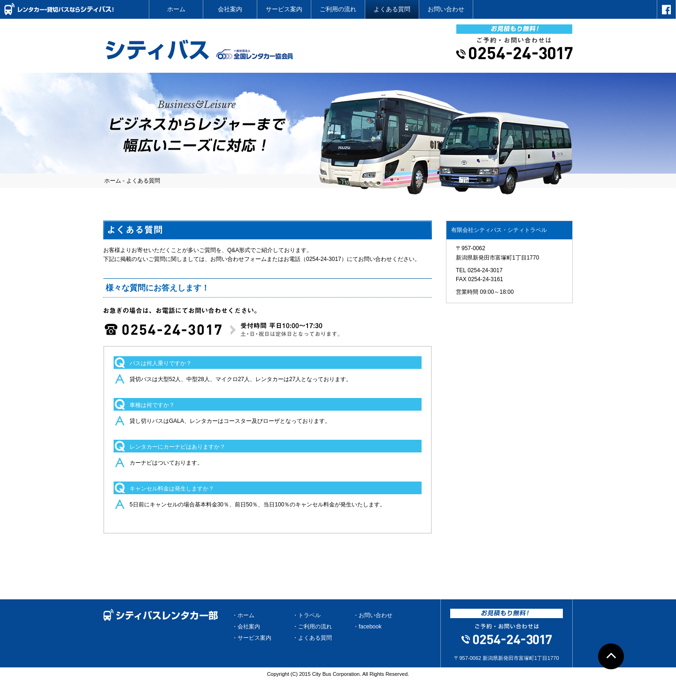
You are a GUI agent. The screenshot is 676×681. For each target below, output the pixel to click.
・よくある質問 (312, 638)
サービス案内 (284, 9)
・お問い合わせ (372, 615)
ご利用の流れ (338, 9)
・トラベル (306, 615)
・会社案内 (246, 626)
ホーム (176, 9)
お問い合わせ (446, 9)
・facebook (367, 626)
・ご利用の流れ (312, 626)
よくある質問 (392, 9)
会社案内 (230, 9)
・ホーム (243, 615)
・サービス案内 (251, 638)
